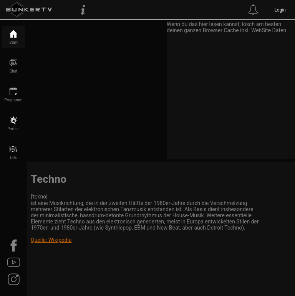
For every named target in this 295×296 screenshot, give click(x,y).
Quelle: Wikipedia (51, 240)
